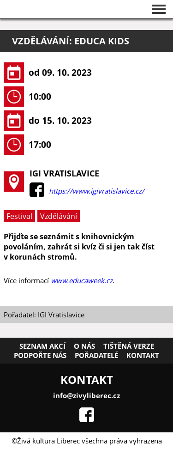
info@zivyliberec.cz (86, 395)
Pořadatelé (96, 355)
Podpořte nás (40, 355)
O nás (84, 346)
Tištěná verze (128, 346)
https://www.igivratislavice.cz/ (96, 190)
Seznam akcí (42, 346)
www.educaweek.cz (82, 280)
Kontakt (142, 355)
